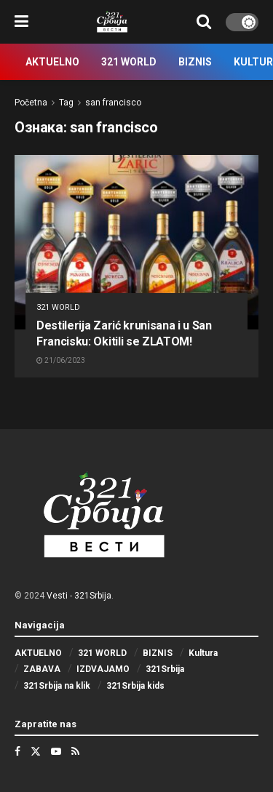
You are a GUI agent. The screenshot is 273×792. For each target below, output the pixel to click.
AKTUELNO (52, 62)
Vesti (57, 596)
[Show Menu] (21, 22)
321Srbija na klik (56, 686)
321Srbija (92, 596)
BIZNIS (195, 62)
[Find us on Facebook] (17, 751)
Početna (31, 102)
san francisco (113, 102)
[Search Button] (204, 22)
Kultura (203, 653)
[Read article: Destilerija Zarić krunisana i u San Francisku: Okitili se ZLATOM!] (136, 242)
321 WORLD (129, 62)
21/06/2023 (60, 360)
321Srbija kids (135, 686)
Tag (66, 102)
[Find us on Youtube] (56, 751)
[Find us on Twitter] (36, 751)
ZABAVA (41, 669)
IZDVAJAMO (103, 669)
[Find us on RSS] (75, 751)
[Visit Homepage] (112, 21)
